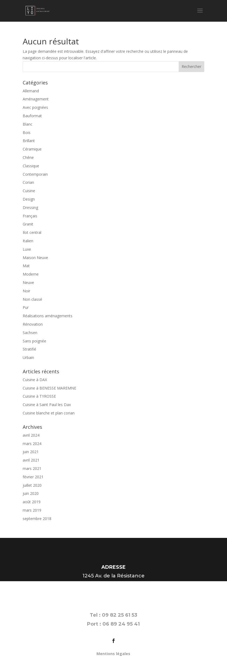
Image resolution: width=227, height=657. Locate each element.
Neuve (28, 282)
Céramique (32, 149)
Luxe (27, 249)
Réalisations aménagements (47, 315)
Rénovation (33, 324)
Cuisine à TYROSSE (39, 396)
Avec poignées (35, 107)
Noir (26, 290)
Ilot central (32, 232)
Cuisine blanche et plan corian (49, 413)
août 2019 (32, 501)
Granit (28, 224)
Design (29, 199)
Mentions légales (113, 653)
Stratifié (29, 349)
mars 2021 (32, 468)
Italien (28, 240)
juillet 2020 (32, 485)
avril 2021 (31, 460)
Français (30, 215)
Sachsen (30, 332)
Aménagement (36, 99)
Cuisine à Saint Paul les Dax (47, 404)
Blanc (27, 124)
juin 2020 (31, 493)
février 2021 (33, 476)
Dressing (30, 207)
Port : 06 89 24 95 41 (113, 624)
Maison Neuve (35, 257)
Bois (27, 132)
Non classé (32, 299)
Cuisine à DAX (35, 379)
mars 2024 (32, 443)
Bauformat (32, 115)
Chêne (28, 157)
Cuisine (29, 190)
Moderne (31, 274)
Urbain (28, 357)
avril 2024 (31, 435)
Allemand (31, 90)
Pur (26, 307)
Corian (28, 182)
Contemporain (35, 174)
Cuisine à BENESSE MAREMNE (49, 388)
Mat (26, 265)
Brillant (29, 140)
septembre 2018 (37, 518)
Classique (31, 165)
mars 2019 (32, 510)
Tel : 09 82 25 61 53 (113, 615)
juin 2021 (31, 451)
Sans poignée (34, 341)
